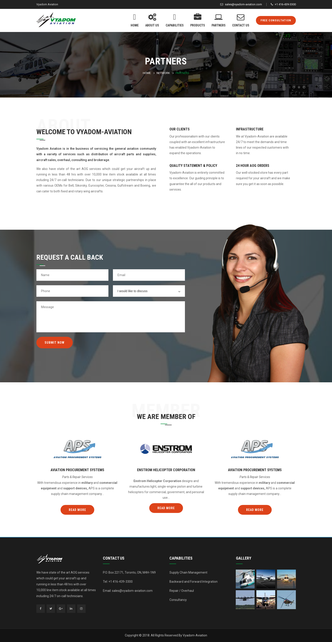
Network (163, 73)
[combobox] (149, 291)
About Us (152, 19)
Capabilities (175, 19)
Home (135, 19)
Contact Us (240, 19)
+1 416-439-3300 (285, 4)
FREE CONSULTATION (276, 20)
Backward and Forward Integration (193, 581)
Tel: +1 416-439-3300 (118, 581)
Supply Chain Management (188, 572)
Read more (77, 510)
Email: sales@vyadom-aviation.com (128, 590)
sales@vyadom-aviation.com (243, 4)
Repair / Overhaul (181, 590)
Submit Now (55, 342)
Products (197, 19)
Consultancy (178, 600)
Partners (219, 19)
